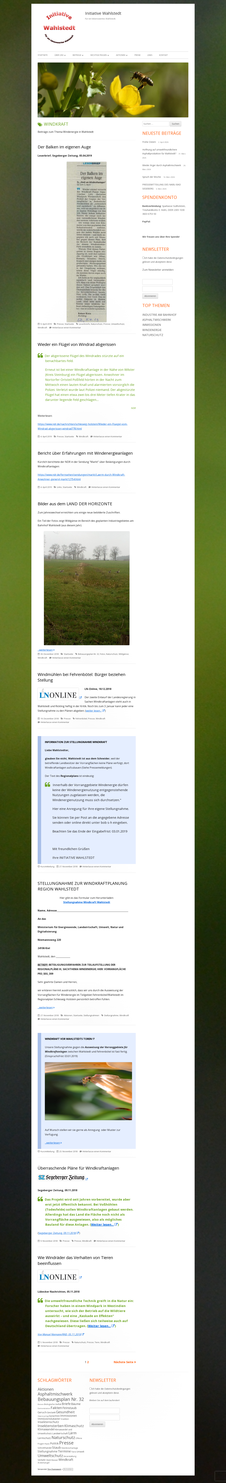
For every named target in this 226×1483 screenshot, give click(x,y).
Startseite (43, 55)
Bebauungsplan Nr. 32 (88, 654)
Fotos (102, 654)
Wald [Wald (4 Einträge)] (48, 1460)
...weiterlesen (46, 650)
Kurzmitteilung (47, 866)
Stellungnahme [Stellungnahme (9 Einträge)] (47, 1451)
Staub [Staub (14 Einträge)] (56, 1447)
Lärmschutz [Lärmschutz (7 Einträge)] (44, 1438)
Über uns (58, 55)
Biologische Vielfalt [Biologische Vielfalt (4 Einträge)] (52, 1404)
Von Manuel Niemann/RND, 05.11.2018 (61, 1334)
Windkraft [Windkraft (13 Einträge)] (66, 1459)
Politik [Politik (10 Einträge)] (54, 1443)
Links (149, 55)
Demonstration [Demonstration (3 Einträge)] (44, 1408)
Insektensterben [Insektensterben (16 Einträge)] (51, 1425)
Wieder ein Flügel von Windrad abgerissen (77, 344)
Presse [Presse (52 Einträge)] (66, 1443)
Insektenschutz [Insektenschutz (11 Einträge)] (48, 1422)
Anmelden (68, 1469)
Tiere (97, 1342)
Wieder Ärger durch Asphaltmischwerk (161, 165)
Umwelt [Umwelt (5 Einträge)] (80, 1451)
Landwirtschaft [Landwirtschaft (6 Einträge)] (60, 1433)
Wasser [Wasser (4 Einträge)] (54, 1460)
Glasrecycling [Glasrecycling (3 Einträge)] (43, 1416)
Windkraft (42, 327)
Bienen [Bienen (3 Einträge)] (41, 1404)
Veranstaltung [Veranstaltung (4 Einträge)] (69, 1456)
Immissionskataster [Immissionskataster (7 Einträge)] (49, 1418)
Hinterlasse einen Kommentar (66, 327)
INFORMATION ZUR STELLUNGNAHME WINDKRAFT (76, 742)
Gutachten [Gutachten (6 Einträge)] (54, 1415)
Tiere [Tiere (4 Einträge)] (73, 1451)
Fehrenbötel (81, 718)
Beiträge (77, 55)
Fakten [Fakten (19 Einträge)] (56, 1407)
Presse (137, 55)
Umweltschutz (117, 324)
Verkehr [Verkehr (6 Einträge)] (42, 1459)
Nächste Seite (123, 1362)
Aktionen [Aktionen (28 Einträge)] (46, 1389)
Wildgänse (124, 654)
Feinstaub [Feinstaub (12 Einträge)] (69, 1408)
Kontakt (163, 55)
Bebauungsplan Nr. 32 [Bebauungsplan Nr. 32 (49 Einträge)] (61, 1399)
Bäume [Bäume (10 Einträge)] (76, 1404)
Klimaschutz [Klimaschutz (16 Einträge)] (74, 1425)
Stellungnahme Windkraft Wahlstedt (86, 902)
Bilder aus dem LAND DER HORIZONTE (75, 504)
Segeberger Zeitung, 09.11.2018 (58, 1233)
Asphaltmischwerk (156, 320)
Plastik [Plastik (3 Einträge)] (47, 1444)
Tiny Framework (54, 1469)
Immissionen (151, 325)
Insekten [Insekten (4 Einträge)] (65, 1419)
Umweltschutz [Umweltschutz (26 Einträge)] (50, 1455)
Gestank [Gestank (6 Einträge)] (51, 1412)
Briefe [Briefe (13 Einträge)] (66, 1404)
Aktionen (120, 55)
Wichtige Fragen (98, 55)
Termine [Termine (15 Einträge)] (64, 1451)
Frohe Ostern (149, 141)
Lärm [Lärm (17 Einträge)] (72, 1433)
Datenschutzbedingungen (170, 257)
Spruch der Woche (151, 176)
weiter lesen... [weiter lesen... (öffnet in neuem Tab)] (95, 710)
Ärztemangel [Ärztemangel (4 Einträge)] (43, 1462)
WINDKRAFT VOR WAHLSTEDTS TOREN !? (70, 1039)
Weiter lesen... (104, 1224)
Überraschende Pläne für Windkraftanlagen (78, 1168)
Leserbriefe (84, 324)
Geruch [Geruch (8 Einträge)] (42, 1412)
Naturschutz (96, 324)
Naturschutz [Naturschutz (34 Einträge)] (63, 1437)
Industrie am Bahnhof (159, 315)
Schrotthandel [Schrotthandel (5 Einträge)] (45, 1447)
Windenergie (151, 330)
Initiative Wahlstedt (103, 13)
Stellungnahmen (91, 1015)
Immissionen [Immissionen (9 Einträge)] (68, 1415)
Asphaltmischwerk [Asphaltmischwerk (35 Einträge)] (55, 1394)
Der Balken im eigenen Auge (64, 147)
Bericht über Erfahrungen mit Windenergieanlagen (85, 453)
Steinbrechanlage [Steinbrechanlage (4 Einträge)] (69, 1448)
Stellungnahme (111, 1015)
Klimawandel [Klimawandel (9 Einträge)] (46, 1429)
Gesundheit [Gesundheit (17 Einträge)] (65, 1412)
